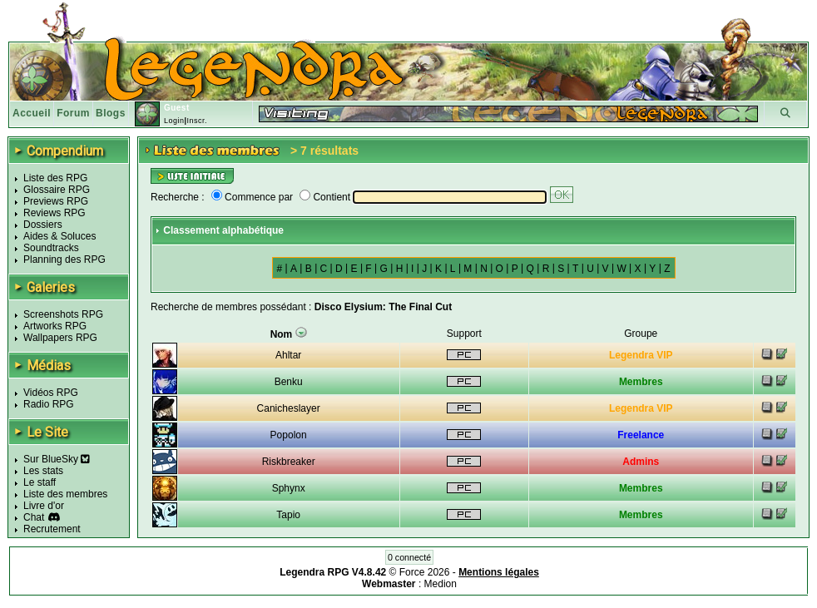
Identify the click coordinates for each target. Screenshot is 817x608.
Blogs (111, 113)
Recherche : (178, 197)
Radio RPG (48, 404)
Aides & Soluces (59, 236)
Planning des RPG (64, 259)
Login (174, 120)
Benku (289, 382)
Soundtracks (51, 248)
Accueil (31, 113)
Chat (33, 517)
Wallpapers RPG (60, 338)
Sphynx (288, 488)
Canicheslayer (288, 408)
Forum (73, 113)
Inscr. (196, 120)
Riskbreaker (288, 461)
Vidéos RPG (50, 392)
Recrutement (52, 529)
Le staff (39, 482)
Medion (440, 584)
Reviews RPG (54, 213)
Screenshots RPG (63, 314)
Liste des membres (65, 494)
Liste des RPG (55, 178)
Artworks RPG (55, 326)
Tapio (288, 515)
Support (464, 333)
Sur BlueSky (56, 459)
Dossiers (42, 224)
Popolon (288, 435)
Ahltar (288, 355)
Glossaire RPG (56, 189)
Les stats (43, 471)
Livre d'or (43, 506)
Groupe (640, 333)
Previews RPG (55, 201)
